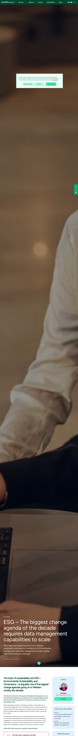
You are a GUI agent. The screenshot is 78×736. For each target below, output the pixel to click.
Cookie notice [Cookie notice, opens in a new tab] (55, 79)
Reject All (39, 84)
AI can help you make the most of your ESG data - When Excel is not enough (63, 716)
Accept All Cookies (28, 84)
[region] (39, 81)
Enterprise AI (10, 2)
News (60, 2)
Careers (40, 2)
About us (31, 2)
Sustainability (51, 2)
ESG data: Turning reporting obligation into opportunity (61, 724)
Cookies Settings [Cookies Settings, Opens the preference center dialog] (51, 84)
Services (20, 2)
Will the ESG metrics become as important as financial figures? (21, 728)
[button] (21, 2)
